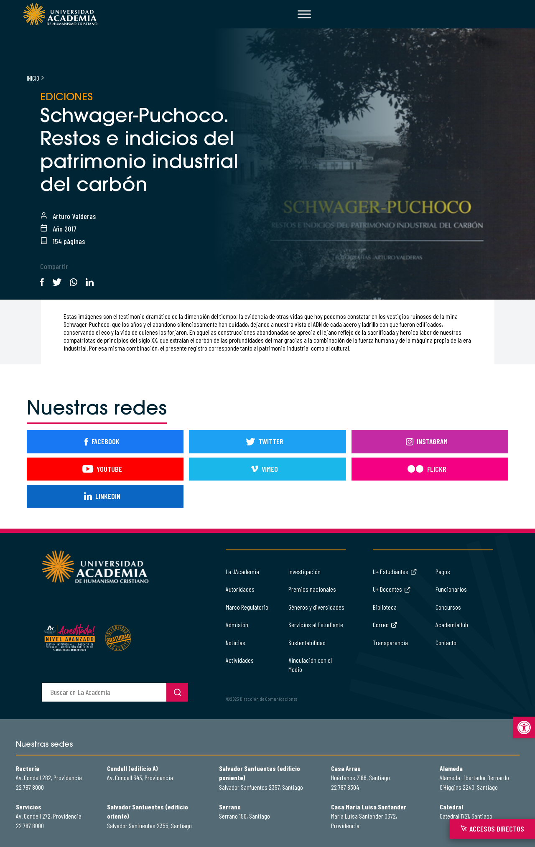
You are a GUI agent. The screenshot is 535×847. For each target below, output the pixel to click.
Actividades (240, 660)
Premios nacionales (312, 589)
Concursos (448, 607)
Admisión (237, 624)
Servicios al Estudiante (315, 624)
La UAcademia (242, 571)
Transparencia (390, 642)
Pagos (443, 571)
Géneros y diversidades (316, 607)
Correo (385, 624)
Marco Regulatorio (247, 607)
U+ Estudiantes (395, 571)
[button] (524, 727)
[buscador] (104, 692)
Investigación (304, 571)
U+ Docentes (392, 589)
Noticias (235, 642)
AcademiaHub (452, 624)
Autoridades (240, 589)
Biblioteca (385, 607)
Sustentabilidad (307, 642)
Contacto (446, 642)
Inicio (33, 78)
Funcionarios (451, 589)
